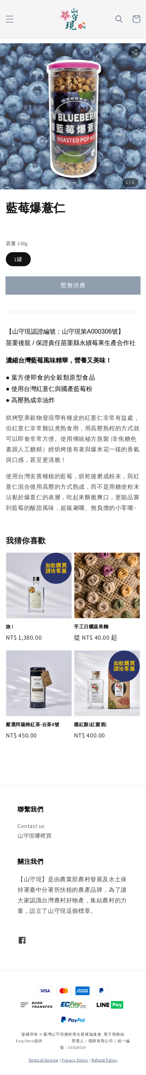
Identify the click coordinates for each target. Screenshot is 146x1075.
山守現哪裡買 (35, 835)
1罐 (18, 259)
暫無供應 (73, 285)
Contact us (31, 825)
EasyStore (25, 1040)
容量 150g (17, 243)
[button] (9, 19)
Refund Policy (104, 1060)
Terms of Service (43, 1060)
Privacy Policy (75, 1060)
